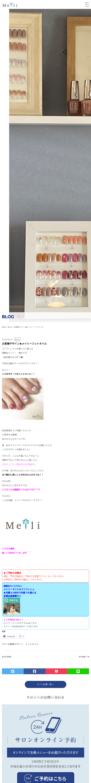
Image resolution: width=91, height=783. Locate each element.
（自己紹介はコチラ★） (13, 357)
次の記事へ (84, 656)
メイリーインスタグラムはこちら (20, 623)
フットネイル (32, 644)
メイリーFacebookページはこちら (20, 626)
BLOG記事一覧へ (45, 684)
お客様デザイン (15, 644)
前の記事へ (7, 656)
